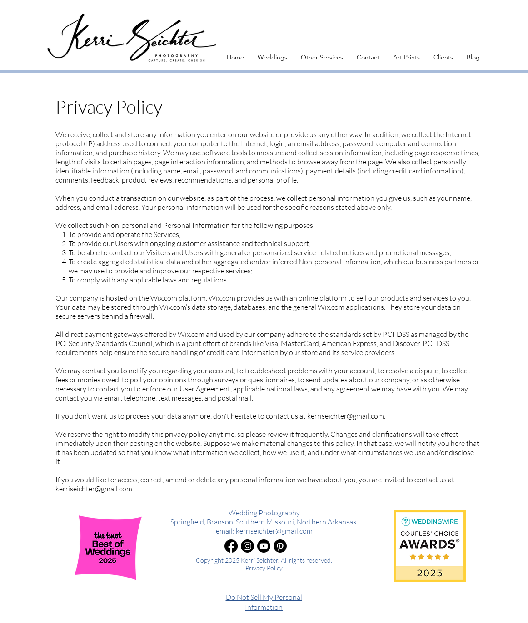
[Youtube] (263, 546)
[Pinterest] (280, 546)
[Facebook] (231, 546)
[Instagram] (247, 546)
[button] (272, 57)
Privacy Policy (264, 568)
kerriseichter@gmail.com (345, 415)
